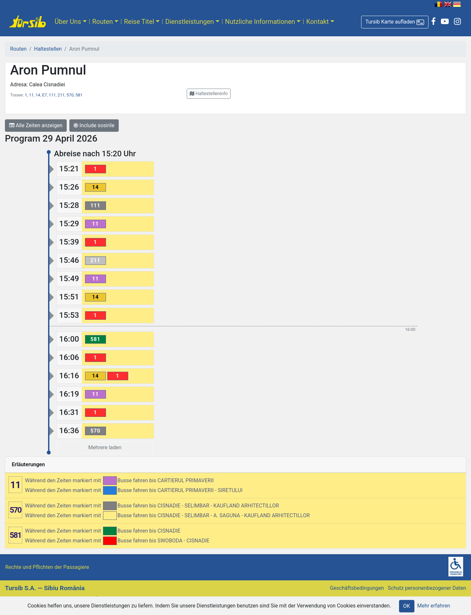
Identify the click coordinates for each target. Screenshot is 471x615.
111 (52, 95)
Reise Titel (139, 21)
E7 (44, 95)
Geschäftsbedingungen (357, 588)
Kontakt (317, 21)
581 (79, 95)
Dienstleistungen (189, 21)
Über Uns (68, 21)
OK (406, 606)
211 (61, 95)
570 (70, 95)
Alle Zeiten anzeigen (35, 125)
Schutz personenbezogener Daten (427, 588)
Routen (102, 21)
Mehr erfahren (433, 606)
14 (38, 95)
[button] (394, 22)
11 (31, 95)
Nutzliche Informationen (260, 21)
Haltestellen (48, 49)
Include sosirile (94, 125)
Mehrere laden (105, 447)
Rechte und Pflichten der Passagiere (47, 567)
